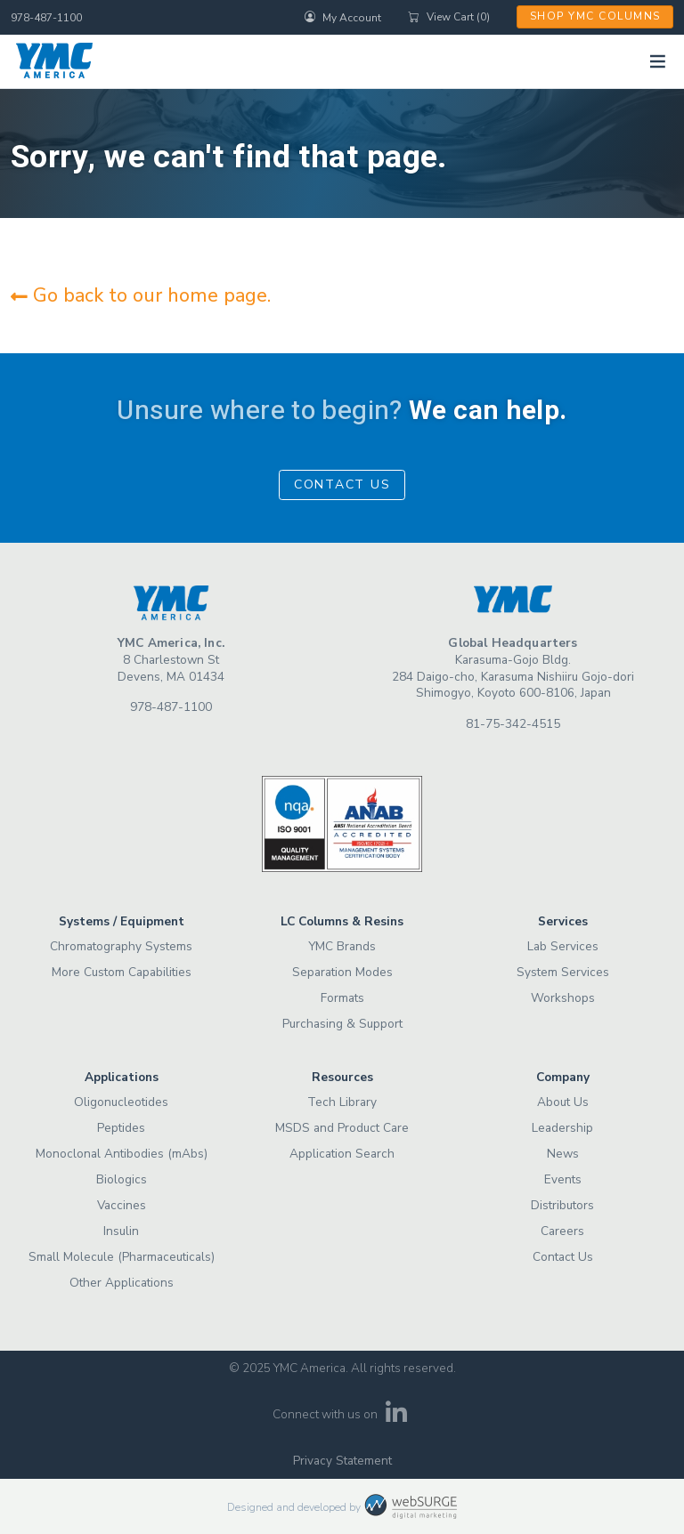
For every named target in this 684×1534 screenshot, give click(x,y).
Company (563, 1077)
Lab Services (562, 946)
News (563, 1153)
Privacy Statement (342, 1460)
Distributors (562, 1205)
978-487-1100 (46, 18)
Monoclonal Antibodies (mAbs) (122, 1153)
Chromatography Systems (121, 946)
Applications (122, 1077)
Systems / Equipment (121, 921)
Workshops (563, 997)
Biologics (121, 1179)
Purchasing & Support (342, 1023)
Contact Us (342, 484)
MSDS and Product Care (342, 1127)
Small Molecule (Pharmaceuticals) (121, 1256)
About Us (563, 1102)
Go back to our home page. (141, 295)
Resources (342, 1077)
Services (563, 921)
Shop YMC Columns (595, 16)
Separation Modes (342, 972)
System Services (563, 972)
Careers (562, 1231)
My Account (343, 17)
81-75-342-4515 (513, 723)
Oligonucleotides (121, 1102)
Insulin (121, 1231)
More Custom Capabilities (121, 972)
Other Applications (121, 1282)
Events (563, 1179)
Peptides (121, 1127)
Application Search (342, 1153)
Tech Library (342, 1102)
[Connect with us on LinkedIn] (396, 1417)
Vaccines (121, 1205)
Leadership (562, 1127)
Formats (342, 997)
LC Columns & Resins (342, 921)
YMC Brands (342, 946)
